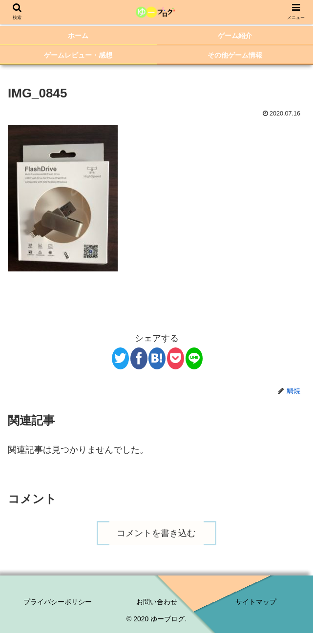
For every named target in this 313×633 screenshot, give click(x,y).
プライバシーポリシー (57, 602)
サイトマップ (255, 602)
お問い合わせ (156, 602)
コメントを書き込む (156, 533)
